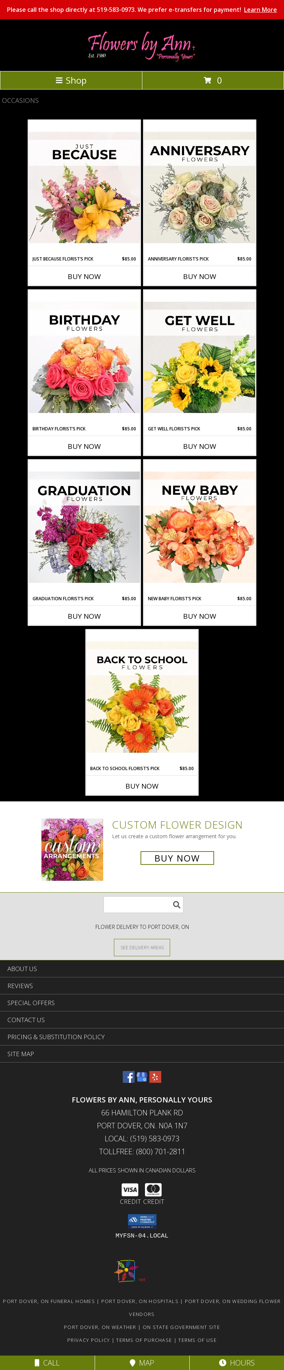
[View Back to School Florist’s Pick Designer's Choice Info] (142, 697)
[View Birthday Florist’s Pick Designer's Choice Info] (84, 358)
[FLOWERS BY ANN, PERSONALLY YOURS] (142, 60)
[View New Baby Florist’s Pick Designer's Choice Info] (199, 527)
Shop (71, 80)
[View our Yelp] (155, 1080)
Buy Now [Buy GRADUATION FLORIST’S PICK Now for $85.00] (84, 616)
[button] (142, 1221)
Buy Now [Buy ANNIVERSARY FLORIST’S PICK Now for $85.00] (199, 276)
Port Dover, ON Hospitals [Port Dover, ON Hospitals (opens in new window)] (140, 1301)
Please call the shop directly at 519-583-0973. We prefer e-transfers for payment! (142, 10)
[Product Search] (143, 904)
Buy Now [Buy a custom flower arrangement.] (177, 858)
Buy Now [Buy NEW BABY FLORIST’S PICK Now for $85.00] (199, 616)
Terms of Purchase (144, 1340)
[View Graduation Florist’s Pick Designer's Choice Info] (84, 527)
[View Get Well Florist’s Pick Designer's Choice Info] (199, 358)
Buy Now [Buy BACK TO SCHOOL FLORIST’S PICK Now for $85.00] (142, 786)
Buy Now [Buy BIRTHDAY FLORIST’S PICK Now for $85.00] (84, 446)
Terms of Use (197, 1340)
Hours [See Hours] (237, 1363)
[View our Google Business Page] (142, 1080)
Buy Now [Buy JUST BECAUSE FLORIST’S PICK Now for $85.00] (84, 276)
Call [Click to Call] (47, 1363)
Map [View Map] (142, 1363)
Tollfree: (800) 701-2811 (142, 1151)
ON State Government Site (181, 1327)
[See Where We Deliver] (142, 947)
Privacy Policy (88, 1340)
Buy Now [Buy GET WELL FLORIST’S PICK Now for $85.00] (199, 446)
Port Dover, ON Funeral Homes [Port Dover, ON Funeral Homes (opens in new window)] (49, 1301)
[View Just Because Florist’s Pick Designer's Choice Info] (84, 188)
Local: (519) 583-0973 (142, 1139)
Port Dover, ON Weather (100, 1327)
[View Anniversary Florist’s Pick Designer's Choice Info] (199, 188)
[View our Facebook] (129, 1080)
